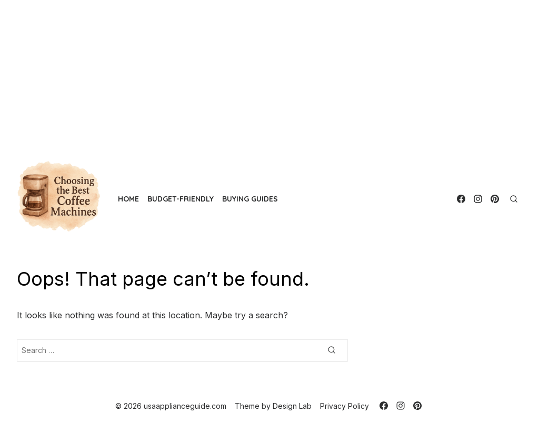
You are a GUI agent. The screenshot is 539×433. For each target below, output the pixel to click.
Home (128, 199)
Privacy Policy (344, 405)
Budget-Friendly (180, 199)
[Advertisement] (269, 73)
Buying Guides (250, 199)
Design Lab (292, 405)
